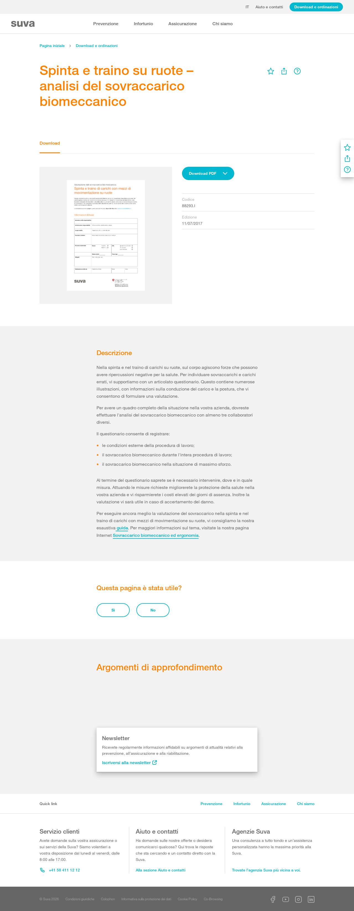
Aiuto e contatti (269, 6)
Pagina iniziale (52, 45)
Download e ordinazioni (316, 6)
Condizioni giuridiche (80, 899)
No (153, 610)
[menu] (270, 71)
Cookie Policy (187, 899)
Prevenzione (105, 23)
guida (122, 527)
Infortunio (143, 23)
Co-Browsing (213, 899)
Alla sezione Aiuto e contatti (160, 870)
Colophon (108, 899)
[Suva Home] (23, 24)
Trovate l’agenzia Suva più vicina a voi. (266, 870)
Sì (113, 610)
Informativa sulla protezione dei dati (146, 899)
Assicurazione (182, 23)
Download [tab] (50, 143)
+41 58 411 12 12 (60, 870)
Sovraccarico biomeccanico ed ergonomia (156, 535)
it (247, 6)
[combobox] (208, 173)
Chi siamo (222, 23)
